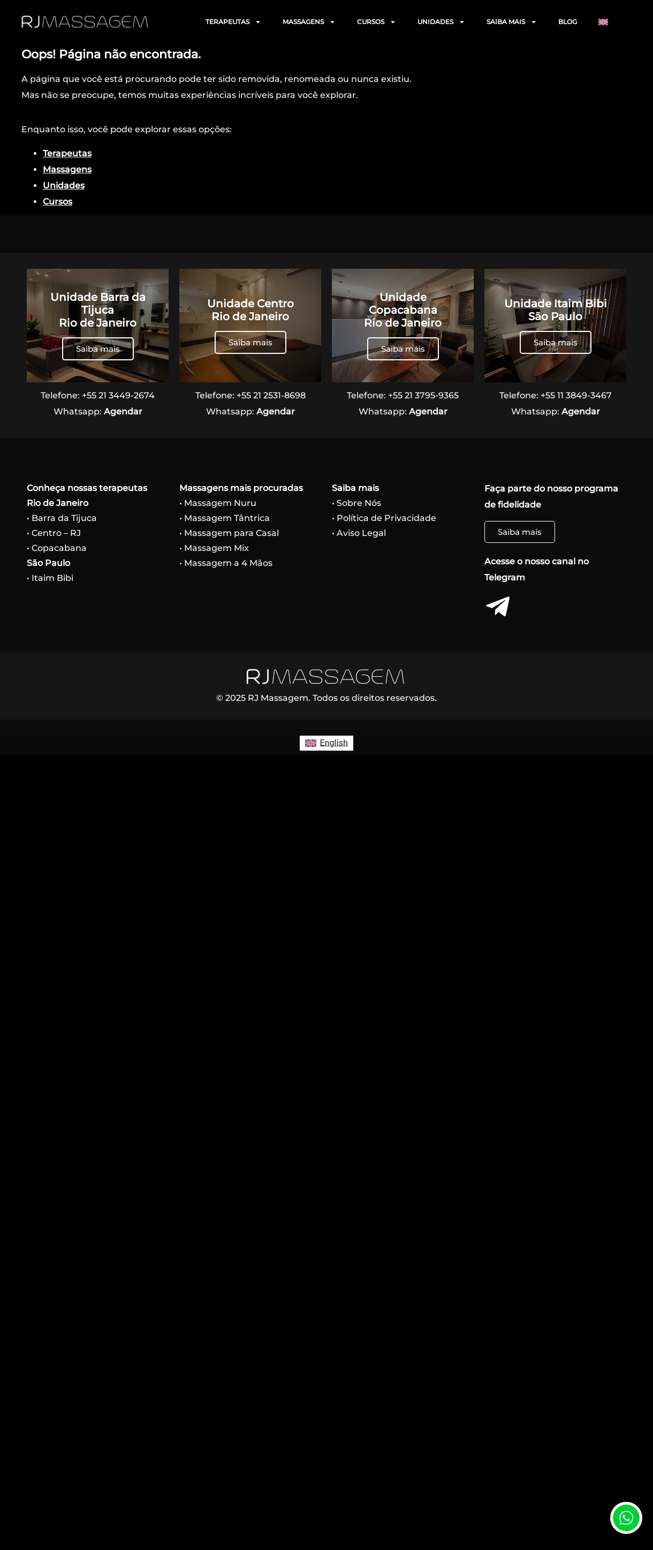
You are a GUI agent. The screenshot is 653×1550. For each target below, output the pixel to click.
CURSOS (376, 22)
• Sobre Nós (356, 503)
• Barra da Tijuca (62, 518)
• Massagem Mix (214, 548)
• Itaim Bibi (50, 578)
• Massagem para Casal (229, 533)
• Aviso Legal (359, 533)
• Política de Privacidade (384, 518)
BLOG (567, 22)
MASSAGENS (309, 22)
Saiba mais (98, 349)
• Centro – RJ (54, 533)
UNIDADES (441, 22)
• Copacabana (57, 548)
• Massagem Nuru (217, 503)
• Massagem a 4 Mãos (225, 563)
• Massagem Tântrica (224, 518)
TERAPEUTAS (233, 22)
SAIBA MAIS (512, 22)
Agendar (123, 411)
